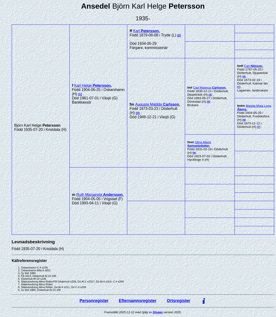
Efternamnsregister (137, 300)
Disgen (158, 312)
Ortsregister (178, 300)
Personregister (93, 300)
